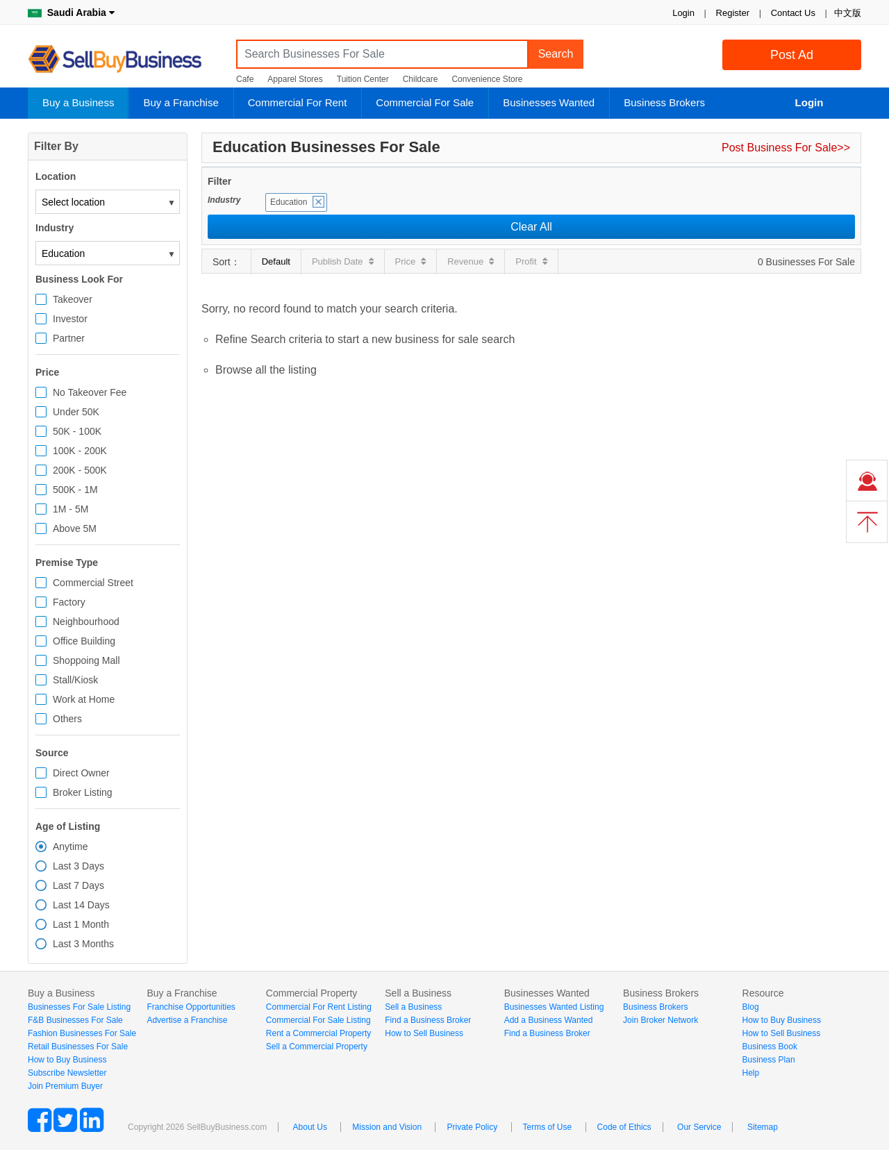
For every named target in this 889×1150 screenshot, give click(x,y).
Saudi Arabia (71, 12)
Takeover (72, 299)
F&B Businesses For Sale (75, 1020)
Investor (70, 318)
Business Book (769, 1046)
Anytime (70, 846)
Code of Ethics (624, 1127)
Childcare (420, 79)
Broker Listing (83, 792)
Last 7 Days (78, 885)
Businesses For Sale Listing (79, 1007)
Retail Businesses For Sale (78, 1046)
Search (556, 54)
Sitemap (762, 1127)
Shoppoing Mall (86, 660)
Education (288, 202)
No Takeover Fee (89, 392)
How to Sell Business (424, 1033)
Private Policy (472, 1127)
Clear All (531, 227)
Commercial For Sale (425, 102)
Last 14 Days (81, 904)
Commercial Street (93, 582)
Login (683, 13)
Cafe (245, 79)
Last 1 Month (81, 924)
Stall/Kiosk (75, 679)
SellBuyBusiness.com (125, 59)
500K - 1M (75, 489)
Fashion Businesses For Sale (82, 1033)
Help (751, 1073)
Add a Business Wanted (548, 1020)
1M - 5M (70, 509)
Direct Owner (81, 772)
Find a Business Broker (428, 1020)
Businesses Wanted (549, 102)
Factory (69, 602)
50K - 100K (77, 431)
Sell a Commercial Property (316, 1046)
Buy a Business (78, 102)
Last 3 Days (78, 866)
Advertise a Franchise (187, 1020)
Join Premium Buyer (65, 1086)
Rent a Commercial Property (318, 1033)
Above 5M (75, 528)
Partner (69, 338)
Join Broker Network (660, 1020)
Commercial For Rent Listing (319, 1007)
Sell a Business (413, 1007)
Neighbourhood (86, 621)
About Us (310, 1127)
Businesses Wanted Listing (554, 1007)
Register (732, 13)
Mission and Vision (387, 1127)
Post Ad (791, 55)
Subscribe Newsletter (67, 1073)
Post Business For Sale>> (786, 147)
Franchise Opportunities (191, 1007)
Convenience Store (486, 79)
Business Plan (768, 1060)
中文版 (847, 13)
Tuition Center (363, 79)
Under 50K (76, 411)
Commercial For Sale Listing (318, 1020)
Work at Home (84, 699)
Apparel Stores (294, 79)
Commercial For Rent (297, 102)
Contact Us (793, 13)
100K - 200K (80, 450)
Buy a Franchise (180, 102)
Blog (750, 1007)
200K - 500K (80, 470)
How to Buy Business (67, 1060)
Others (67, 718)
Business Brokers (664, 102)
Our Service (699, 1127)
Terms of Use (547, 1127)
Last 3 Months (83, 943)
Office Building (84, 641)
